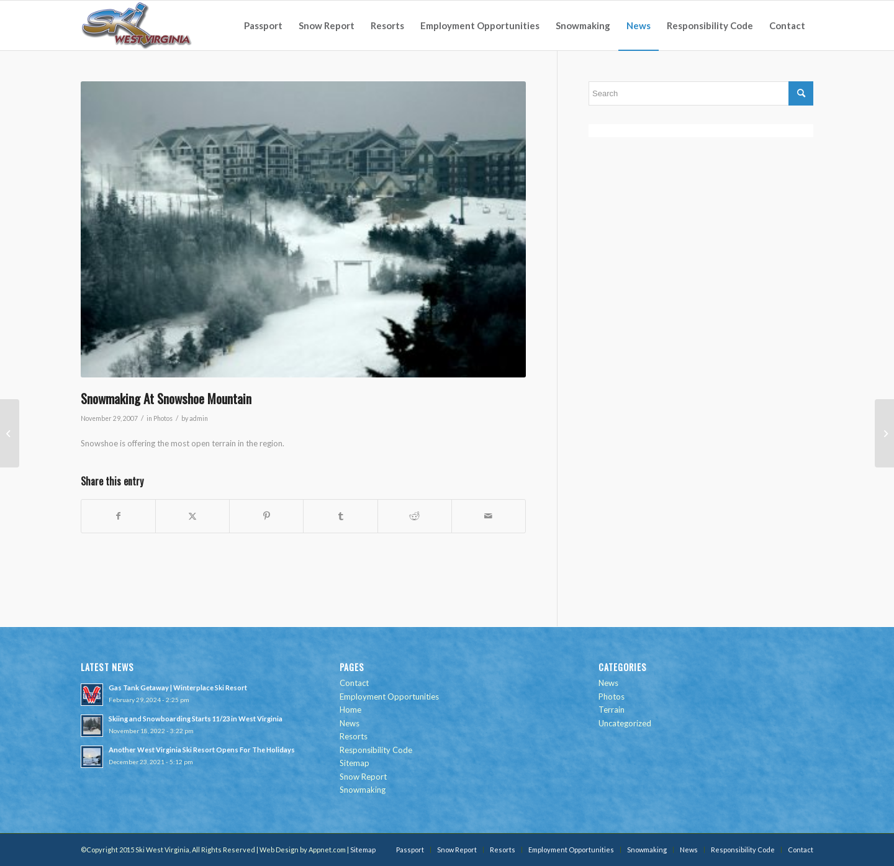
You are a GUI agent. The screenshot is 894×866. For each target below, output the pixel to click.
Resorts (354, 736)
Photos (163, 418)
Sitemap (354, 763)
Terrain (611, 710)
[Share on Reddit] (414, 516)
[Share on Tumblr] (340, 516)
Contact (354, 683)
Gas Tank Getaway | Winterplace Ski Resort (178, 687)
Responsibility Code (376, 750)
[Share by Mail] (488, 516)
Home (350, 710)
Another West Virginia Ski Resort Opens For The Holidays (202, 750)
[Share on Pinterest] (266, 516)
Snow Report (363, 777)
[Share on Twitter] (192, 516)
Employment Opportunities (389, 696)
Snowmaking (363, 790)
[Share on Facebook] (118, 516)
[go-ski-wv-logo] (137, 25)
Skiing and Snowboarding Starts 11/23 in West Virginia (195, 719)
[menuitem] (263, 25)
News (349, 723)
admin (198, 418)
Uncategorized (624, 723)
